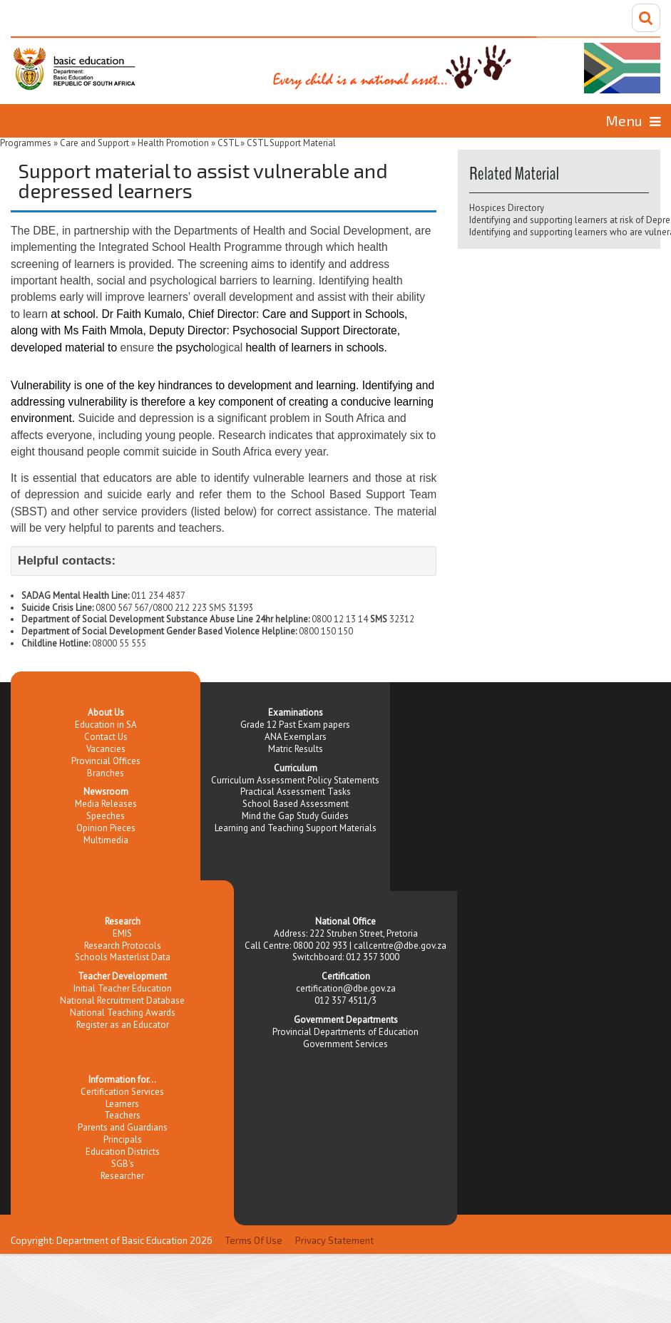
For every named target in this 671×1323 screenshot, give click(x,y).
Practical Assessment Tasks (295, 792)
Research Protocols (122, 946)
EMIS (122, 933)
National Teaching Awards (122, 1013)
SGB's (122, 1164)
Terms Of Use (253, 1240)
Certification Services (122, 1092)
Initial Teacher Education (122, 988)
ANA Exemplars (296, 737)
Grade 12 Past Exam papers (295, 725)
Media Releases (106, 804)
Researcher (122, 1176)
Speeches (105, 816)
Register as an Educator (122, 1025)
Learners (122, 1104)
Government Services (345, 1044)
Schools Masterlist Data (122, 957)
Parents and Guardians (123, 1127)
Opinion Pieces (105, 828)
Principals (122, 1139)
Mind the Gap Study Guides (295, 816)
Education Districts (123, 1152)
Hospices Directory (506, 208)
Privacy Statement (334, 1240)
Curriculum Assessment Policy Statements (295, 780)
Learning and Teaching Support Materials (296, 828)
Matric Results (295, 749)
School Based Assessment (295, 804)
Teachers (122, 1115)
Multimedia (105, 840)
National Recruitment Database (122, 1000)
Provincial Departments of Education (345, 1032)
